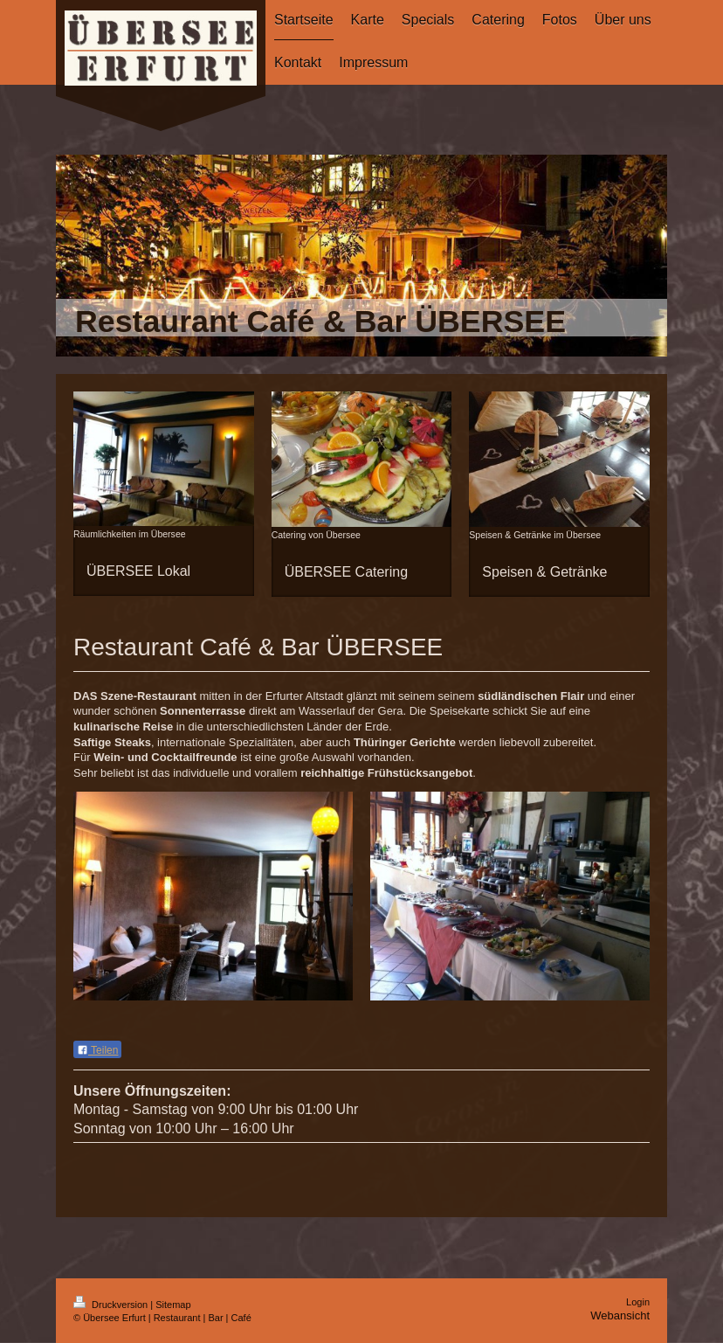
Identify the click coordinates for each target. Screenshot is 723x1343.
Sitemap (172, 1304)
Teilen (97, 1050)
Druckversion (111, 1304)
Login (638, 1302)
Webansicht (620, 1315)
